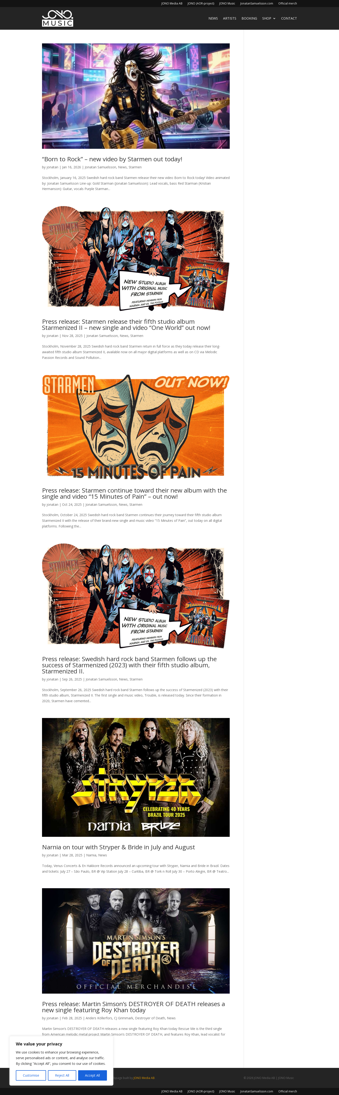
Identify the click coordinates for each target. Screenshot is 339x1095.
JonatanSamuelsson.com (256, 3)
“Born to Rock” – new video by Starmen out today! (112, 159)
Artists (229, 18)
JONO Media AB (171, 3)
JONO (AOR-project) (201, 3)
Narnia (91, 855)
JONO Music (227, 3)
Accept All (92, 1075)
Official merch (287, 3)
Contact (289, 18)
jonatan (52, 167)
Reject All (62, 1075)
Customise (31, 1075)
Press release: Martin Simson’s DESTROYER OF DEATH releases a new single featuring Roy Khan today (133, 1007)
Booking (249, 18)
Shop (266, 18)
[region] (61, 1061)
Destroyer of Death (150, 1018)
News (213, 18)
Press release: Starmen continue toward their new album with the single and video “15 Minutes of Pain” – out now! (134, 493)
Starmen (135, 167)
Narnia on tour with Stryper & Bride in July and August (118, 847)
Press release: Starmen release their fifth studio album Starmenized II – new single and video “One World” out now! (126, 324)
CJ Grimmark (123, 1018)
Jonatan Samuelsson (100, 167)
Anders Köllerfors (99, 1018)
